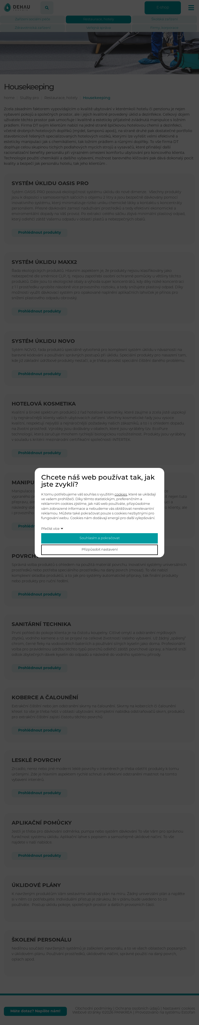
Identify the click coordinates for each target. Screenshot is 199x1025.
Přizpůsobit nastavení (100, 549)
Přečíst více (50, 529)
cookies (121, 494)
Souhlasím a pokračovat (100, 538)
